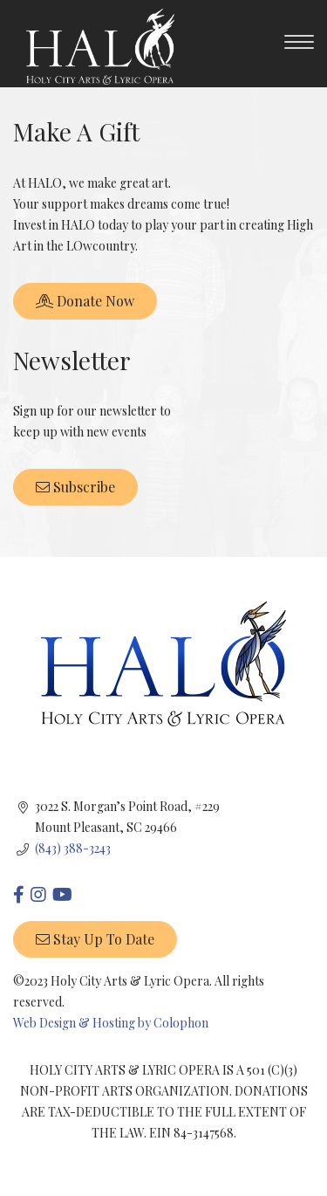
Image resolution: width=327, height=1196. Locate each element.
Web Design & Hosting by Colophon (110, 1022)
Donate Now (85, 301)
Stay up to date (95, 939)
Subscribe (75, 487)
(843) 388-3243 (73, 848)
